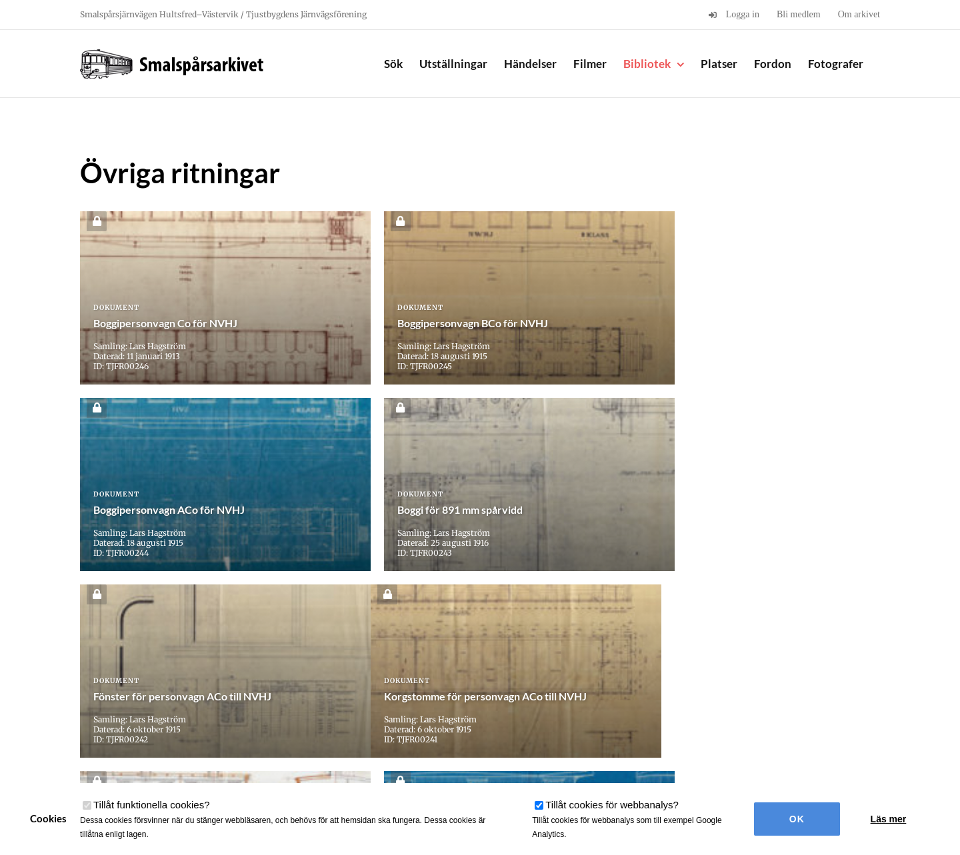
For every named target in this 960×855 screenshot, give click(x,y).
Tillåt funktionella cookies (151, 804)
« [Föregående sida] (362, 630)
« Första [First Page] (326, 630)
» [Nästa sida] (605, 630)
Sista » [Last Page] (637, 630)
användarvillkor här (263, 769)
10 (566, 630)
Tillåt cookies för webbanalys (612, 804)
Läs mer (889, 819)
